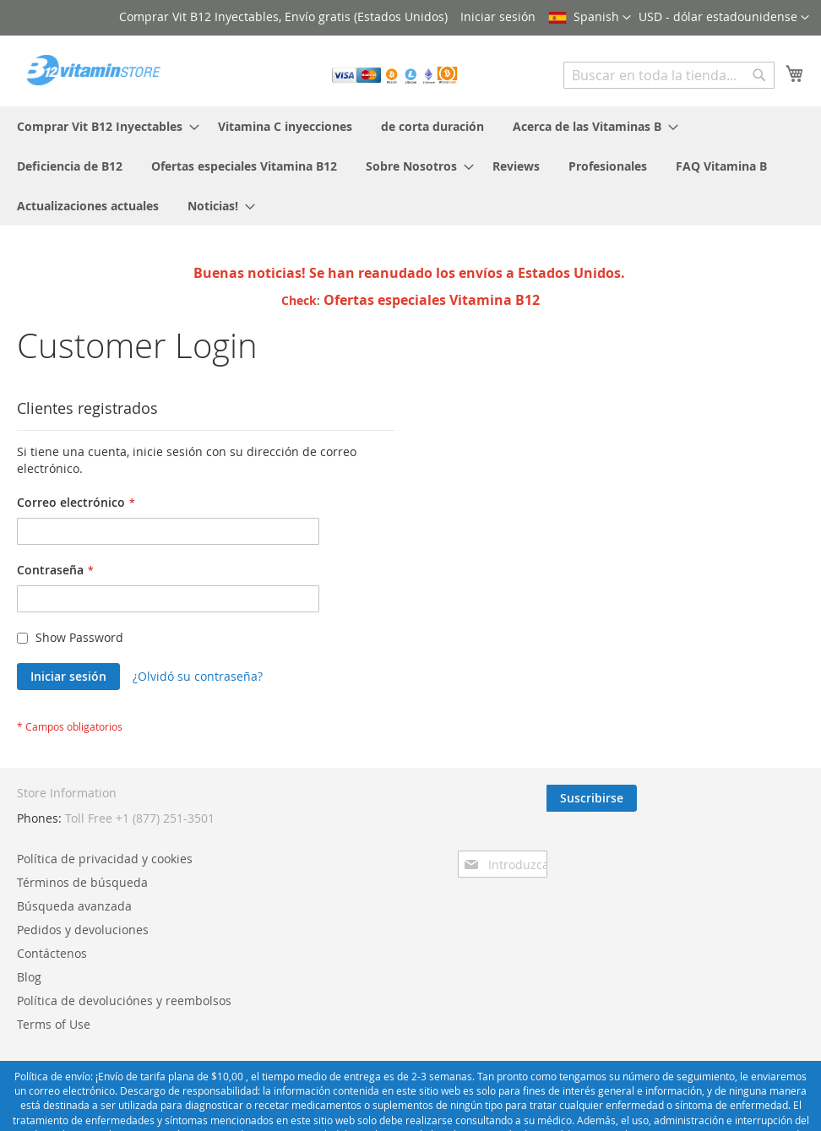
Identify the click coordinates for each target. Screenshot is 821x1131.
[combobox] (669, 75)
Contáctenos (52, 953)
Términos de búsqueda (82, 882)
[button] (724, 17)
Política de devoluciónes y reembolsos (124, 1000)
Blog (29, 977)
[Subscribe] (759, 798)
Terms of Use (53, 1024)
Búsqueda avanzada (74, 906)
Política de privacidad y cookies (105, 859)
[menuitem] (103, 126)
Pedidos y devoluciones (83, 930)
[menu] (410, 166)
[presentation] (657, 845)
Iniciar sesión (498, 16)
